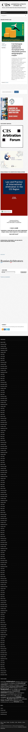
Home (2, 722)
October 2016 (3, 546)
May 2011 (3, 664)
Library (23, 722)
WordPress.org (4, 714)
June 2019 (3, 482)
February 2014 (3, 600)
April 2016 (3, 556)
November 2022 (4, 400)
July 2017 (2, 528)
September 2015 (4, 566)
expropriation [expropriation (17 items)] (24, 687)
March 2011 (3, 668)
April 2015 (3, 574)
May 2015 (3, 572)
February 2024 (3, 382)
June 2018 (3, 506)
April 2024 (3, 380)
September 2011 (4, 658)
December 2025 (4, 348)
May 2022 (3, 412)
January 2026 (3, 346)
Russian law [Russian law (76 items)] (11, 699)
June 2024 (3, 376)
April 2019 (3, 486)
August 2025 (3, 352)
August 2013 (3, 612)
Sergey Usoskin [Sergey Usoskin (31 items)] (5, 700)
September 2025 (4, 350)
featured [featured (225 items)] (5, 689)
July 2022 (2, 408)
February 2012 (3, 648)
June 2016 (3, 554)
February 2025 (3, 362)
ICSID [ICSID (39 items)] (15, 689)
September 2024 (4, 372)
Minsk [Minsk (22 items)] (11, 694)
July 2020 (2, 456)
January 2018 (3, 516)
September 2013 (4, 610)
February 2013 (3, 624)
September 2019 (4, 476)
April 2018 (3, 510)
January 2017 (3, 540)
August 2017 (3, 526)
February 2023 (3, 396)
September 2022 (4, 404)
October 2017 (3, 522)
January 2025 (3, 364)
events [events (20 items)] (19, 687)
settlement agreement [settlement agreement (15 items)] (14, 700)
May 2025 (3, 358)
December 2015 (4, 560)
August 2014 (3, 588)
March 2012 (3, 646)
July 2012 (2, 638)
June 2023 (3, 392)
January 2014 (3, 602)
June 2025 (3, 356)
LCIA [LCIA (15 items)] (15, 692)
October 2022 (3, 402)
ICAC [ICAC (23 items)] (10, 689)
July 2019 (2, 480)
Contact (2, 723)
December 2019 (4, 470)
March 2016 (3, 558)
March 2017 (3, 536)
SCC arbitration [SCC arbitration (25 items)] (23, 699)
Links (16, 722)
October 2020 (3, 450)
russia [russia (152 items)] (18, 697)
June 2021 (3, 434)
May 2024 (3, 378)
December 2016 (4, 542)
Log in (2, 708)
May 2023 (3, 394)
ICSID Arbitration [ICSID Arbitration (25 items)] (22, 689)
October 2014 (3, 584)
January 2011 (3, 672)
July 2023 (2, 390)
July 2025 (2, 354)
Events (7, 82)
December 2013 (4, 604)
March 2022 (3, 416)
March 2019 (3, 488)
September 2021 (4, 428)
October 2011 (3, 656)
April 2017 (3, 534)
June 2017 (3, 530)
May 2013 (3, 618)
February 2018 (3, 514)
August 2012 (3, 636)
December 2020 (4, 446)
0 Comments (4, 45)
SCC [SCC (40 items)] (17, 699)
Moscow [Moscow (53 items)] (3, 695)
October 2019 (3, 474)
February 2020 (3, 466)
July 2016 (2, 552)
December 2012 (4, 628)
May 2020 (3, 460)
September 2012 (4, 634)
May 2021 (3, 436)
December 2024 (4, 366)
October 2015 (3, 564)
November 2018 (4, 496)
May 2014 (3, 594)
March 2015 (3, 576)
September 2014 (4, 586)
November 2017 (4, 520)
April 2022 (3, 414)
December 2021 (4, 422)
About (5, 722)
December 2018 (4, 494)
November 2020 (4, 448)
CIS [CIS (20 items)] (16, 683)
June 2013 (3, 616)
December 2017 (4, 518)
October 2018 (3, 498)
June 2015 (3, 570)
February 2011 (3, 670)
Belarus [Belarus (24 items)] (13, 683)
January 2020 (3, 468)
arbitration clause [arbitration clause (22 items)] (19, 681)
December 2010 (4, 674)
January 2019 (3, 492)
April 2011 (3, 666)
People (8, 722)
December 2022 (4, 398)
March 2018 (3, 512)
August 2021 (3, 430)
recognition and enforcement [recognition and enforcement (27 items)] (8, 697)
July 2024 (2, 374)
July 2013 (2, 614)
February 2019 (3, 490)
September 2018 (4, 500)
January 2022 (3, 420)
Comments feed (4, 712)
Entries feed (3, 710)
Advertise (20, 722)
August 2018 (3, 502)
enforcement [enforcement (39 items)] (19, 686)
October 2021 (3, 426)
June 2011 (3, 662)
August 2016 (3, 550)
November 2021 (4, 424)
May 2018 (3, 508)
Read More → (4, 47)
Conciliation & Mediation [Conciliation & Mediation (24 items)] (14, 685)
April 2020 (3, 462)
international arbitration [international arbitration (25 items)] (6, 691)
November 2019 (4, 472)
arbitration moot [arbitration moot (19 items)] (7, 683)
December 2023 (4, 384)
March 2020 (3, 464)
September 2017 (4, 524)
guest (4, 43)
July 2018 (2, 504)
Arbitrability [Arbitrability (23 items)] (3, 681)
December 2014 (4, 580)
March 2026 (3, 342)
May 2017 (3, 532)
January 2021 (3, 444)
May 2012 (3, 642)
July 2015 (2, 568)
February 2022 (3, 418)
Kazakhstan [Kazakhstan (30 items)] (11, 692)
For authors (12, 722)
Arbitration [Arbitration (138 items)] (10, 681)
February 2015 (3, 578)
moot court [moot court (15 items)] (19, 694)
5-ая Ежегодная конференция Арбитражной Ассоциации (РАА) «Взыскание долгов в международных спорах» (19, 49)
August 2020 (3, 454)
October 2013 (3, 608)
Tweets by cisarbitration (5, 277)
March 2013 (3, 622)
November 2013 (4, 606)
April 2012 (3, 644)
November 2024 (4, 368)
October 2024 (3, 370)
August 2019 (3, 478)
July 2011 (2, 660)
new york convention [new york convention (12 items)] (10, 695)
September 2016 (4, 548)
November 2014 (4, 582)
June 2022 (3, 410)
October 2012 (3, 632)
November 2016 (4, 544)
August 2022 (3, 406)
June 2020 (3, 458)
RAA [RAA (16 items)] (21, 695)
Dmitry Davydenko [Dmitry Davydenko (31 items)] (10, 686)
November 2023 (4, 386)
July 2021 (2, 432)
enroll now (3, 254)
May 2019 (3, 484)
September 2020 (4, 452)
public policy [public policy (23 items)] (17, 695)
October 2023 (3, 388)
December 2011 (4, 652)
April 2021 (3, 438)
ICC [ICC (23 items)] (13, 689)
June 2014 (3, 592)
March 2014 (3, 598)
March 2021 (3, 440)
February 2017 (3, 538)
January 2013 (3, 626)
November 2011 (4, 654)
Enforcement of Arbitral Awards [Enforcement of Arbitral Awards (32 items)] (9, 688)
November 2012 (4, 630)
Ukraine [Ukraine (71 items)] (16, 702)
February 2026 (3, 344)
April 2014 (3, 596)
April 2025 (3, 360)
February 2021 (3, 442)
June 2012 (3, 640)
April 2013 (3, 620)
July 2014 (2, 590)
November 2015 (4, 562)
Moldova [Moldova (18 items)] (15, 694)
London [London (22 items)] (18, 692)
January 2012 (3, 650)
